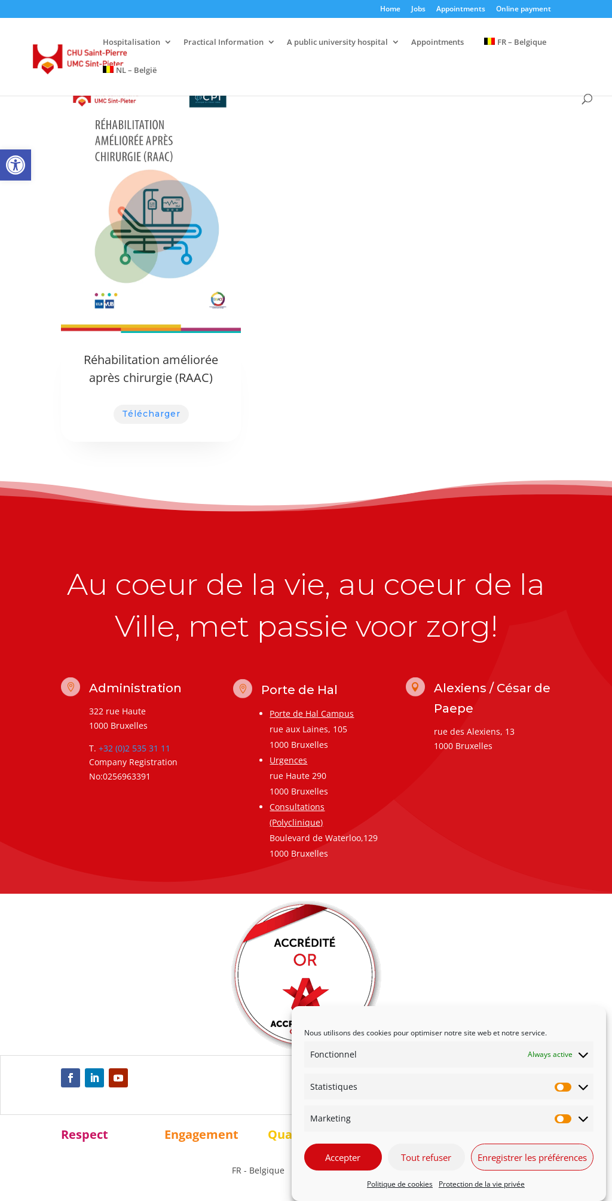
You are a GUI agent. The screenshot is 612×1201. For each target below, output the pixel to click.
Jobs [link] (418, 9)
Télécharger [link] (151, 413)
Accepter (342, 1157)
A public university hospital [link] (337, 42)
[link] (15, 165)
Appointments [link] (460, 9)
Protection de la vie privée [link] (482, 1184)
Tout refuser (426, 1157)
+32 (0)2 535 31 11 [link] (134, 748)
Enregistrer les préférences (532, 1157)
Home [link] (390, 9)
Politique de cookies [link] (400, 1184)
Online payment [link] (523, 9)
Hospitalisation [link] (131, 42)
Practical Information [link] (223, 42)
